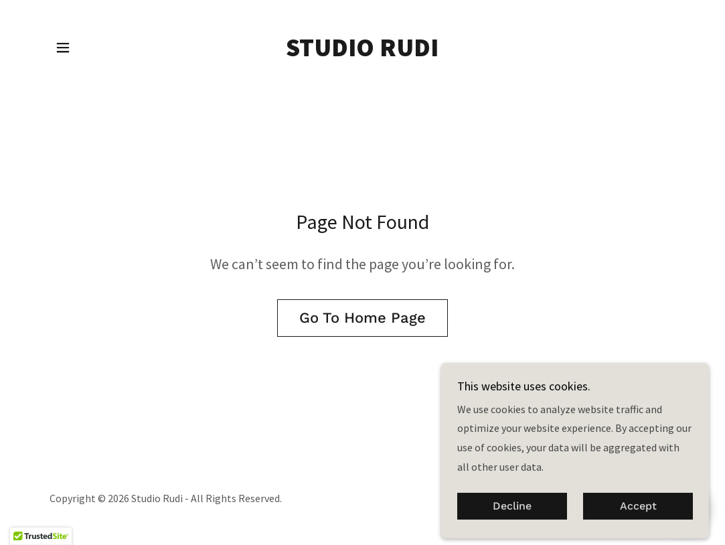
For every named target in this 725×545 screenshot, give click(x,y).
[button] (63, 47)
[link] (362, 52)
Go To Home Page (362, 317)
